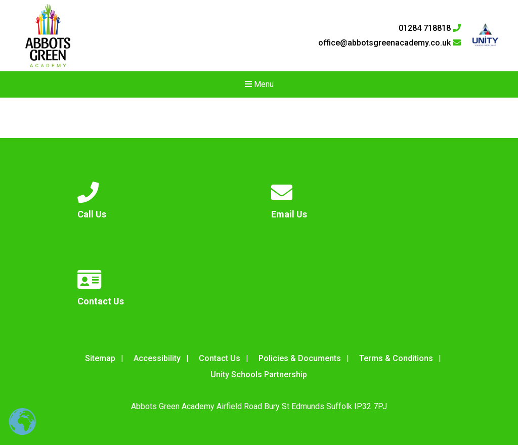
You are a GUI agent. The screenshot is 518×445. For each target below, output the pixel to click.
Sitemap (100, 358)
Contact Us (219, 358)
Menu (259, 84)
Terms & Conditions (396, 358)
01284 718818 (430, 28)
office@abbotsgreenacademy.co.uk (389, 43)
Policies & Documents (299, 358)
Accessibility (157, 358)
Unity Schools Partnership (258, 374)
